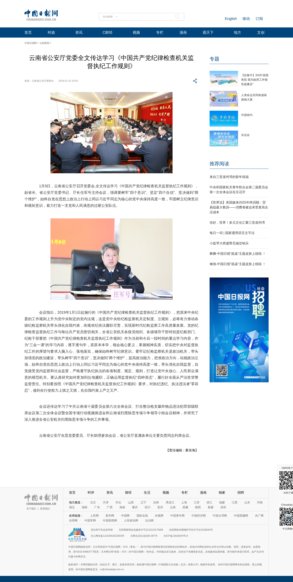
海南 (122, 507)
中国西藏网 (241, 515)
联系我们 (45, 508)
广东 (97, 507)
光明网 (73, 520)
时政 (51, 32)
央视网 (159, 515)
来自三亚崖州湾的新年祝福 (229, 177)
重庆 (135, 507)
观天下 (208, 32)
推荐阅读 (219, 163)
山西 (131, 502)
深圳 (223, 507)
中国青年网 (177, 515)
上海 (184, 502)
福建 (222, 502)
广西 (110, 507)
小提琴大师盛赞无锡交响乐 (229, 243)
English (231, 19)
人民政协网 (131, 520)
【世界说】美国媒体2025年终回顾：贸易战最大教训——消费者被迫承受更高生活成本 (239, 207)
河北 (118, 502)
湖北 (72, 507)
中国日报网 (30, 43)
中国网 (125, 515)
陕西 (198, 507)
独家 (222, 492)
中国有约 (247, 115)
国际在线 (142, 515)
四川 (147, 507)
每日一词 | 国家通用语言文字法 (232, 233)
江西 (234, 502)
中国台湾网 (220, 515)
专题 (214, 59)
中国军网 (90, 520)
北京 (93, 502)
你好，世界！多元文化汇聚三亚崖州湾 (237, 222)
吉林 (156, 502)
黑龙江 (170, 502)
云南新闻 (44, 43)
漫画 (183, 32)
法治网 (149, 520)
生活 (147, 492)
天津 (105, 502)
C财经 (108, 32)
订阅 (259, 19)
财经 (128, 492)
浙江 (209, 502)
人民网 (94, 515)
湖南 (84, 507)
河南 (260, 502)
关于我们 (31, 508)
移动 (246, 19)
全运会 (245, 135)
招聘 (240, 492)
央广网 (259, 515)
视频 (136, 32)
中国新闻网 (110, 520)
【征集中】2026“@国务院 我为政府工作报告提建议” (254, 80)
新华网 (110, 515)
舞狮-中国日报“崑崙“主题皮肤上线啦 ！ (238, 253)
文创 (261, 32)
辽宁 (143, 502)
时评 (91, 492)
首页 (28, 32)
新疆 (210, 507)
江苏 (197, 502)
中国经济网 (198, 515)
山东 (247, 502)
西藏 (185, 507)
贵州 (160, 507)
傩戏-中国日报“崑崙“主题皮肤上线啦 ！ (238, 264)
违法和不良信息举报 (102, 529)
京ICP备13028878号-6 (176, 535)
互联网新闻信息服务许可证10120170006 (141, 529)
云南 (173, 507)
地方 (237, 32)
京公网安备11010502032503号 (107, 535)
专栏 (159, 32)
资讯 (79, 32)
